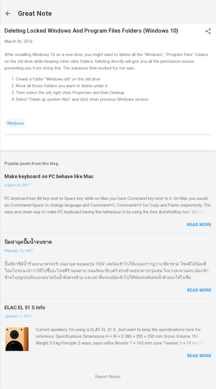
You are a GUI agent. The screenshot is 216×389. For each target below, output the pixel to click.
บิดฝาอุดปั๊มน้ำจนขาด (28, 242)
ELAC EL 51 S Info (24, 307)
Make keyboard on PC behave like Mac (49, 176)
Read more (199, 224)
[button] (208, 32)
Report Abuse (108, 376)
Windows (15, 123)
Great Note (35, 13)
